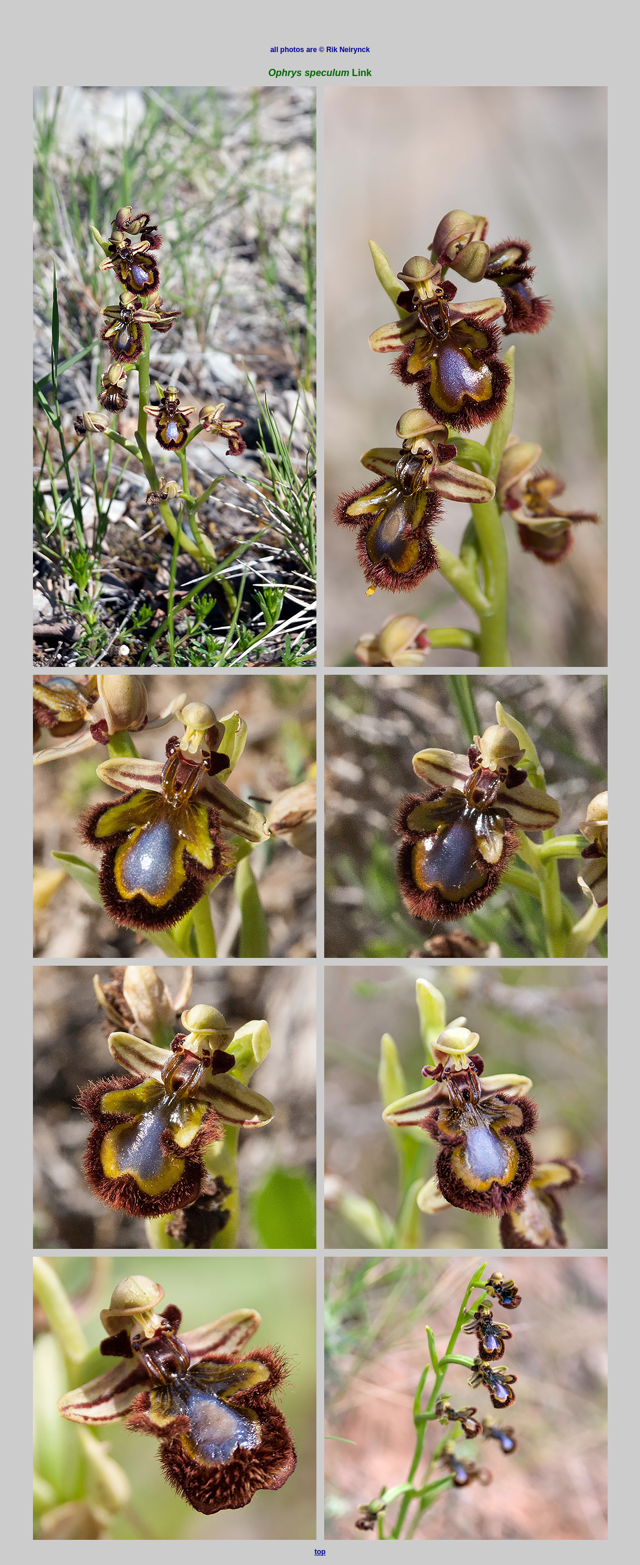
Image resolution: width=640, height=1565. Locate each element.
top (320, 1552)
